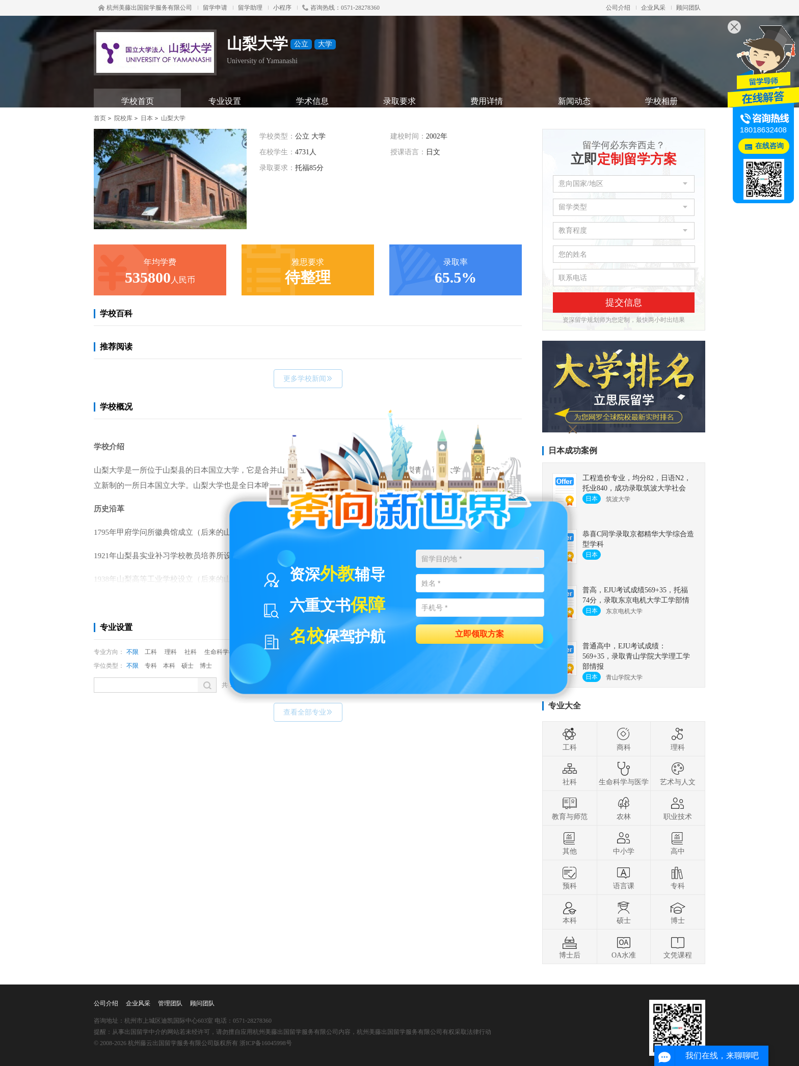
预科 (569, 877)
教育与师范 (570, 808)
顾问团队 (688, 7)
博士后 (569, 947)
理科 (171, 651)
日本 (147, 118)
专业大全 (564, 705)
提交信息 (623, 302)
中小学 (623, 843)
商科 (623, 739)
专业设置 (224, 101)
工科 (151, 651)
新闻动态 (574, 101)
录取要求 (399, 101)
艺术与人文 (678, 773)
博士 (206, 665)
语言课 (623, 877)
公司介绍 (618, 7)
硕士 (187, 665)
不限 (132, 651)
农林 (623, 808)
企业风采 (653, 7)
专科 (151, 665)
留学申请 (215, 7)
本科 (169, 665)
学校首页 (137, 101)
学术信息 (312, 101)
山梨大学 (173, 118)
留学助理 (250, 7)
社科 (190, 651)
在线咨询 (769, 146)
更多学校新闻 (308, 378)
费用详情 (486, 101)
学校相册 (661, 101)
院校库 (123, 118)
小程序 (282, 7)
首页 (100, 118)
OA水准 (623, 947)
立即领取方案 (479, 633)
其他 (569, 843)
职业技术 (677, 808)
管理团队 (170, 1003)
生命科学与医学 (624, 773)
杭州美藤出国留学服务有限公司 (145, 7)
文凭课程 (677, 947)
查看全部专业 (308, 712)
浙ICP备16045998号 (265, 1043)
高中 (677, 843)
